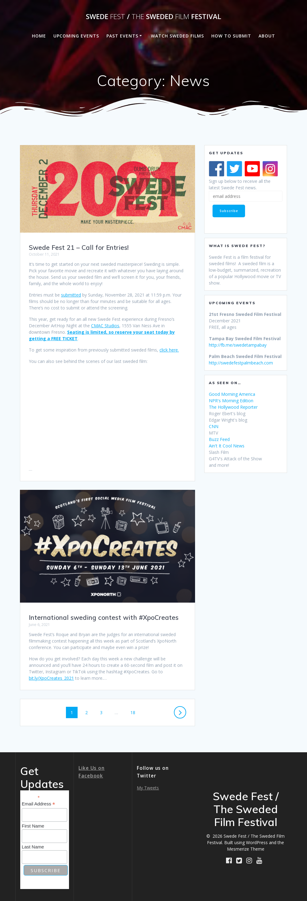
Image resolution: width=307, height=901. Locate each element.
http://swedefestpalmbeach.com (241, 363)
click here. (169, 350)
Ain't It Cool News (226, 446)
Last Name (33, 846)
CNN (213, 426)
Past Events (122, 36)
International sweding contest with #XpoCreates (103, 617)
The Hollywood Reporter (233, 407)
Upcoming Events (76, 36)
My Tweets (148, 788)
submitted (71, 295)
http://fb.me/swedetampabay (238, 345)
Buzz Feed (219, 439)
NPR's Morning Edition (231, 400)
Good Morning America (232, 394)
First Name (33, 825)
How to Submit (231, 36)
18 (135, 712)
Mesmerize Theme (245, 849)
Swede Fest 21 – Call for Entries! (79, 247)
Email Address (38, 804)
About (267, 36)
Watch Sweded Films (177, 36)
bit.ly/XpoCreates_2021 (51, 678)
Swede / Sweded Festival (153, 16)
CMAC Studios (105, 326)
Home (39, 36)
